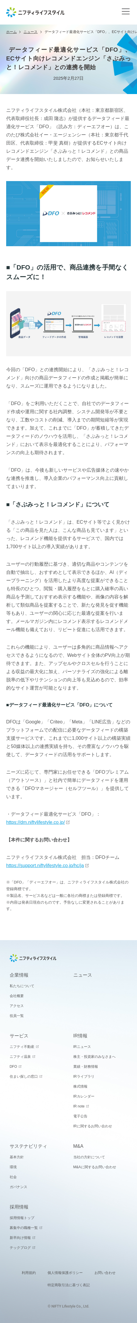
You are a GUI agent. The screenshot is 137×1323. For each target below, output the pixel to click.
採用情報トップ (22, 1218)
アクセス (17, 1006)
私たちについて (22, 986)
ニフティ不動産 (22, 1047)
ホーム (11, 32)
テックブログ (20, 1248)
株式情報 (80, 1086)
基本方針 (17, 1157)
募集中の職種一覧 (24, 1228)
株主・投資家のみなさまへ (94, 1057)
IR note (79, 1106)
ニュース (30, 32)
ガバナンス (18, 1187)
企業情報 (19, 975)
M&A (78, 1146)
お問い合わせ (105, 1273)
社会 (13, 1177)
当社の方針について (89, 1157)
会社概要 (17, 996)
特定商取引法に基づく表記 (69, 1285)
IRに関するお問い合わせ (92, 1126)
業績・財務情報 (85, 1067)
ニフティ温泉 (20, 1057)
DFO (13, 1067)
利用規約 (29, 1273)
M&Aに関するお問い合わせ (94, 1167)
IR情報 (80, 1035)
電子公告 (80, 1116)
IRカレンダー (83, 1096)
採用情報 (19, 1206)
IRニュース (82, 1047)
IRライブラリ (83, 1076)
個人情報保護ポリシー (65, 1273)
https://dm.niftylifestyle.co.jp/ (35, 822)
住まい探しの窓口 (24, 1076)
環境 (13, 1167)
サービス (19, 1035)
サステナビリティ (28, 1146)
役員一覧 (17, 1016)
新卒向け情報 (20, 1238)
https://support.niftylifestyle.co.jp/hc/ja (45, 865)
